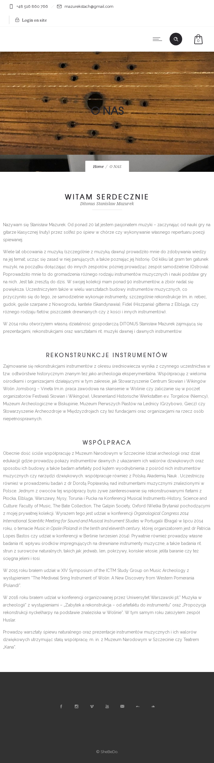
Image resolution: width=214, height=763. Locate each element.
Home (98, 166)
